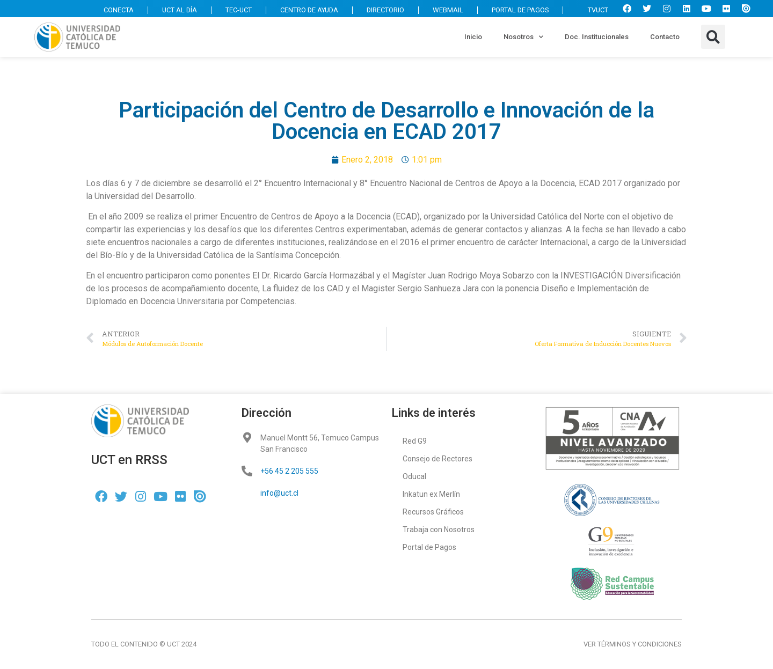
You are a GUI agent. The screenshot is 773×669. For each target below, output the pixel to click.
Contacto (665, 37)
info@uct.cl (279, 493)
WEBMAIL (446, 10)
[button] (713, 37)
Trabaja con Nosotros (439, 529)
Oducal (414, 476)
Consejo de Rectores (437, 458)
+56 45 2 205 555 (289, 471)
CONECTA (113, 10)
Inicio (473, 37)
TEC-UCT (234, 10)
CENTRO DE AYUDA (306, 10)
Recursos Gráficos (433, 512)
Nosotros (523, 37)
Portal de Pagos (429, 547)
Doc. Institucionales (597, 37)
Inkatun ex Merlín (431, 494)
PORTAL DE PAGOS (519, 10)
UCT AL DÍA (175, 10)
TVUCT (592, 10)
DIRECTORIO (383, 10)
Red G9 (415, 441)
